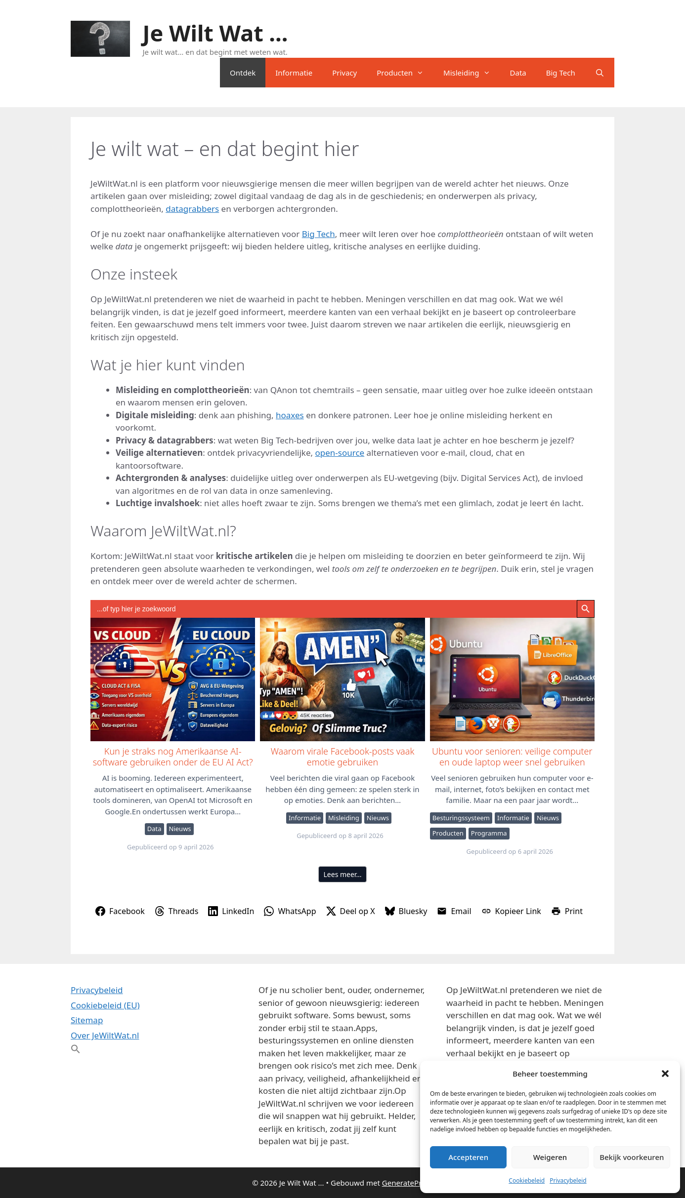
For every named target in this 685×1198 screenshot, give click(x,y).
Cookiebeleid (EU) (105, 1005)
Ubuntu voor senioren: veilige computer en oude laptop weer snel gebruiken (511, 679)
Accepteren (468, 1157)
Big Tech (560, 73)
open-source (340, 452)
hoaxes (290, 415)
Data (518, 73)
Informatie (293, 73)
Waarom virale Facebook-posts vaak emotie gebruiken (341, 679)
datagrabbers (192, 208)
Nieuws (180, 828)
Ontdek (243, 73)
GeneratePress (407, 1183)
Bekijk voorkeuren (631, 1157)
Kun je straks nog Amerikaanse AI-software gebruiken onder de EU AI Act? (172, 679)
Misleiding (471, 72)
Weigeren (550, 1157)
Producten (405, 72)
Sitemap (87, 1020)
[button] (665, 1073)
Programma (489, 833)
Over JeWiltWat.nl (105, 1035)
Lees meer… (343, 874)
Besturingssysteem (461, 817)
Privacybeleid (568, 1180)
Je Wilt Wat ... (215, 33)
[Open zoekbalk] (599, 72)
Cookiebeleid (527, 1180)
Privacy (344, 73)
